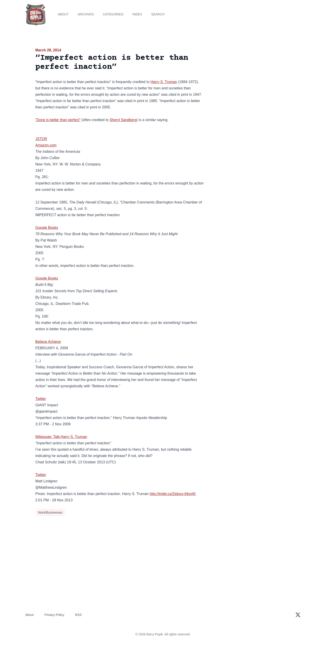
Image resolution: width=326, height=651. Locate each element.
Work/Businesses (50, 512)
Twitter (40, 399)
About (63, 14)
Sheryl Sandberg (123, 120)
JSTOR (41, 139)
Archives (86, 14)
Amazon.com (45, 145)
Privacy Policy (54, 615)
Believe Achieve (48, 342)
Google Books (46, 228)
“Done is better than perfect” (57, 120)
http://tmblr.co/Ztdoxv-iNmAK (173, 494)
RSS (78, 615)
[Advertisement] (250, 82)
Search (157, 14)
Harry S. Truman (164, 82)
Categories (113, 14)
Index (137, 14)
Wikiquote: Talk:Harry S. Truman (61, 437)
